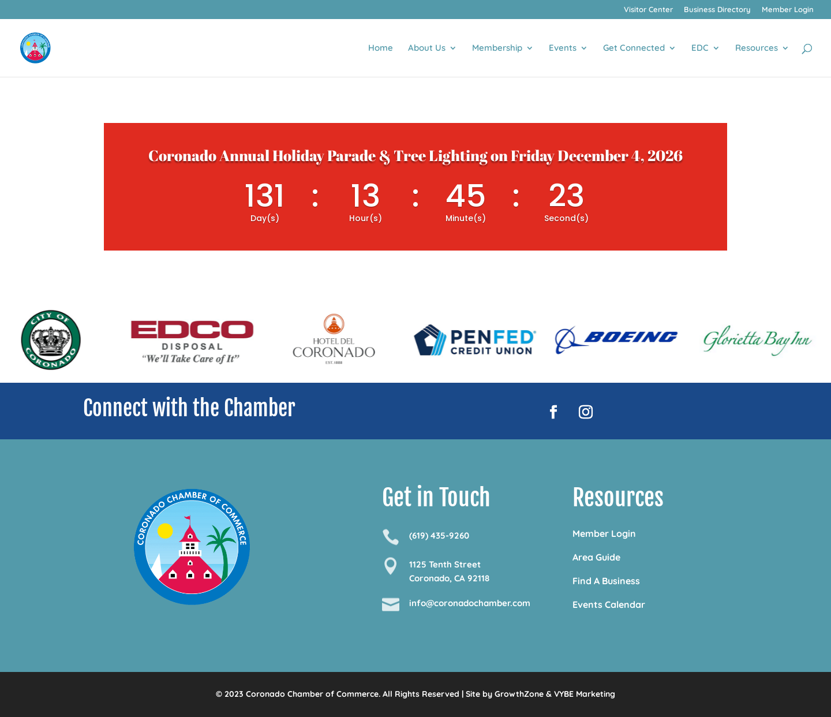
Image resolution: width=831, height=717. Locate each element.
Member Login (788, 10)
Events (563, 48)
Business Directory (717, 10)
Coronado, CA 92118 (449, 578)
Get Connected (634, 48)
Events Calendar (608, 604)
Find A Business (606, 581)
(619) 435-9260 (439, 535)
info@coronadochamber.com (469, 603)
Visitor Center (648, 10)
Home (380, 48)
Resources (756, 48)
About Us (427, 48)
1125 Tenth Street (445, 564)
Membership (497, 48)
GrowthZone (519, 694)
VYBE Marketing (584, 694)
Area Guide (596, 557)
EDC (700, 48)
